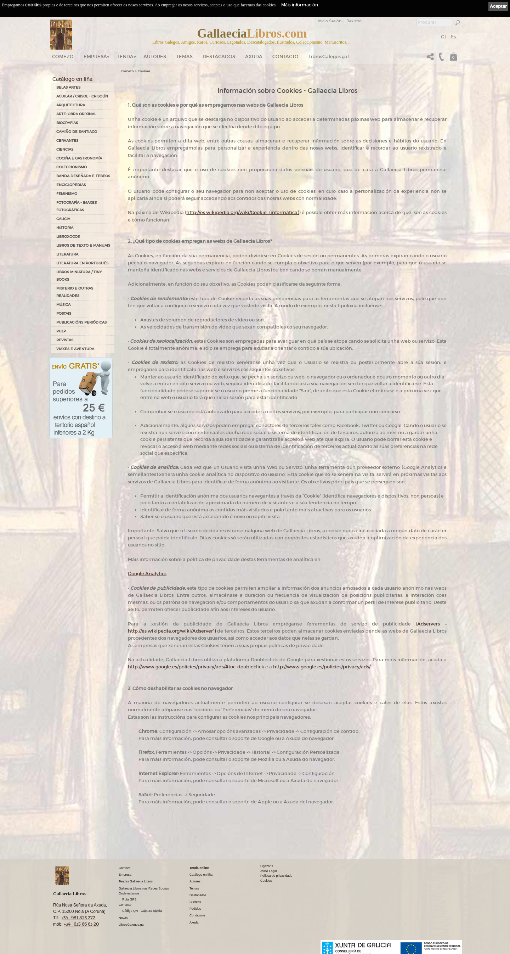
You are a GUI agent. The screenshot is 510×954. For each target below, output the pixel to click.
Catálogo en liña (200, 874)
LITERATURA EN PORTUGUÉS (82, 263)
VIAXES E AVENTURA (75, 349)
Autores (154, 57)
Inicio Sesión (329, 20)
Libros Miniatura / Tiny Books (79, 276)
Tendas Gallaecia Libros (136, 881)
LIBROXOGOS (68, 236)
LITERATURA (67, 254)
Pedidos (195, 908)
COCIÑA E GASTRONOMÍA (79, 158)
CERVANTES (67, 140)
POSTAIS (63, 313)
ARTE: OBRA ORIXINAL (76, 114)
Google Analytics (147, 574)
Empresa (95, 57)
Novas (123, 918)
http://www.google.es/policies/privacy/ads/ (321, 667)
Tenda (125, 57)
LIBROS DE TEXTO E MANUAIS (83, 245)
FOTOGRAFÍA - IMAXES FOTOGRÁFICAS (76, 206)
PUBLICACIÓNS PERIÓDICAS (81, 322)
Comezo (63, 57)
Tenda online (199, 868)
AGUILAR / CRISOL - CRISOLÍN (82, 96)
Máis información (299, 4)
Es (453, 37)
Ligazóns (266, 866)
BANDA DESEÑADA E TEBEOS (83, 176)
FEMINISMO (66, 193)
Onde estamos (129, 893)
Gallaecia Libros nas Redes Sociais (144, 888)
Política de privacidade (276, 875)
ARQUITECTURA (70, 105)
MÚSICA (63, 304)
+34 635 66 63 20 (81, 924)
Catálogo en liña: (73, 79)
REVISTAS (64, 340)
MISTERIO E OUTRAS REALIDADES (74, 292)
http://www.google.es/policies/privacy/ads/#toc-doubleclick (196, 667)
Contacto (285, 57)
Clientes (195, 902)
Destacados (197, 895)
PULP (61, 331)
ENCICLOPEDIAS (71, 185)
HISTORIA (64, 227)
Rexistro (354, 20)
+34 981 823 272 (78, 917)
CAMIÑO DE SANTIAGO (76, 131)
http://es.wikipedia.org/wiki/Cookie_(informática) (242, 212)
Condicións (197, 915)
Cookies (144, 71)
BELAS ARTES (68, 87)
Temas (184, 57)
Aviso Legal (268, 871)
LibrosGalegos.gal (328, 57)
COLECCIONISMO (71, 167)
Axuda (253, 57)
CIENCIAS (64, 149)
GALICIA (63, 219)
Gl (443, 37)
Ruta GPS (129, 899)
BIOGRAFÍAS (67, 122)
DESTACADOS (219, 57)
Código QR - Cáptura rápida (142, 911)
